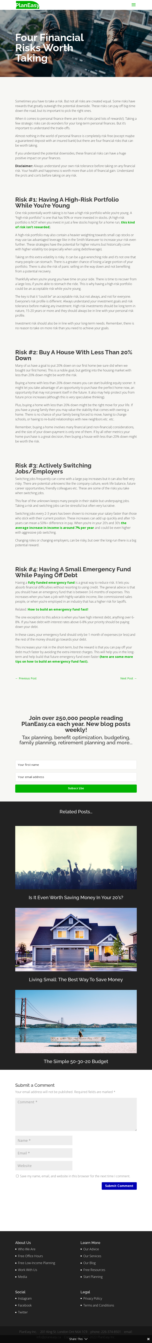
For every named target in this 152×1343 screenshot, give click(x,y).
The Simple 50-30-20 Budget (76, 1061)
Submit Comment (119, 1186)
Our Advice (91, 1249)
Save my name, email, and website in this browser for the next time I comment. (75, 1176)
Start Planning (93, 1277)
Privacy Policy (92, 1298)
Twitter (23, 1312)
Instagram (25, 1298)
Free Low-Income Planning (36, 1263)
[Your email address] (76, 777)
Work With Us (27, 1270)
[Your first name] (76, 764)
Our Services (92, 1256)
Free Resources (94, 1270)
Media (22, 1277)
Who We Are (26, 1249)
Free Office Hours (30, 1256)
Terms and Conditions (98, 1305)
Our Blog (89, 1263)
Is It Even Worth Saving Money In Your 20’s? (76, 897)
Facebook (25, 1305)
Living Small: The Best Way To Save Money (76, 979)
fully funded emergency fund (51, 582)
